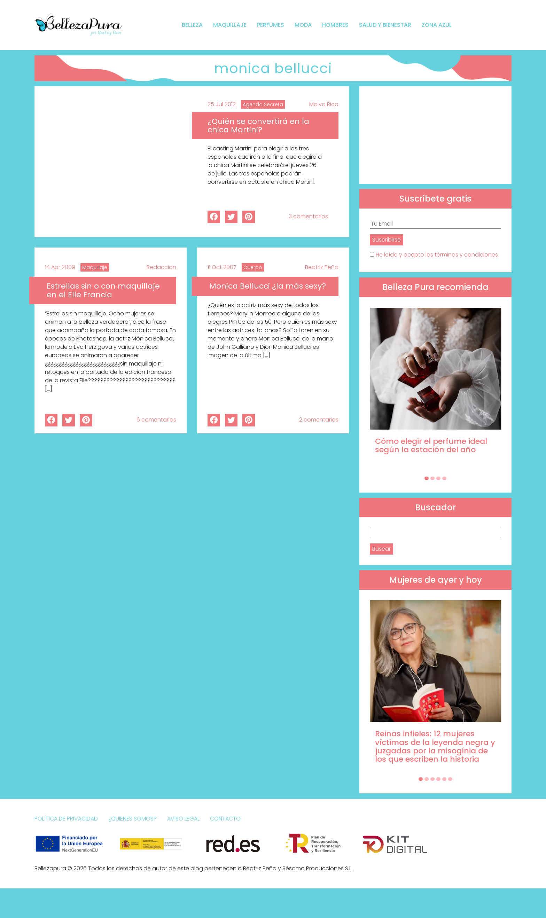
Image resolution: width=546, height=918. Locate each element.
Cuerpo (252, 267)
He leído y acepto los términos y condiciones (437, 255)
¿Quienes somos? (132, 819)
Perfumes (270, 25)
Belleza (192, 25)
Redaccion (161, 267)
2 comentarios (318, 420)
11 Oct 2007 (222, 267)
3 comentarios (308, 216)
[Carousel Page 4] (444, 478)
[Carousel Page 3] (438, 478)
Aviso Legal (183, 819)
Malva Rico (323, 104)
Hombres (335, 25)
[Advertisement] (435, 135)
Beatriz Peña (321, 267)
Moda (303, 25)
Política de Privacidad (66, 819)
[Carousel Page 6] (450, 779)
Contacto (225, 819)
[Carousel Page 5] (444, 779)
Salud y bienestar (385, 25)
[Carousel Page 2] (432, 478)
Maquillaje (230, 25)
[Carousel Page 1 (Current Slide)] (426, 478)
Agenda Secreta (263, 104)
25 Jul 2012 (222, 104)
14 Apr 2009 (60, 267)
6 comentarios (156, 420)
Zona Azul (437, 25)
